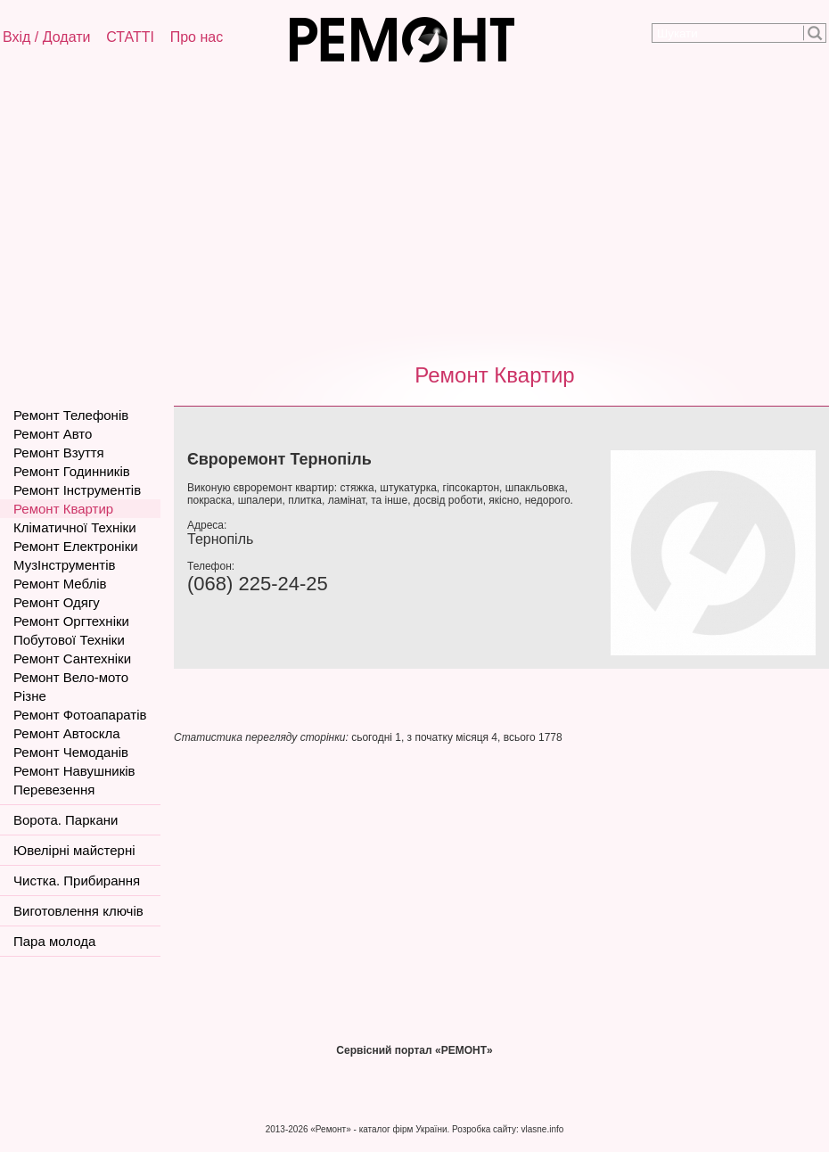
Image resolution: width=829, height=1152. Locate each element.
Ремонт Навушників (74, 770)
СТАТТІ (130, 37)
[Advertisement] (414, 209)
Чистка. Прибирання (76, 880)
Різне (29, 696)
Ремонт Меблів (59, 583)
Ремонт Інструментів (77, 490)
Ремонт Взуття (58, 452)
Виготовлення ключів (78, 910)
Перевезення (53, 789)
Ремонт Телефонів (70, 415)
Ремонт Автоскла (66, 733)
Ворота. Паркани (65, 819)
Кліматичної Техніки (74, 527)
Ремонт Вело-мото (70, 677)
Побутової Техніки (69, 639)
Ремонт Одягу (56, 602)
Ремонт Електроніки (75, 546)
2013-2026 (287, 1129)
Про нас (196, 37)
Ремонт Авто (52, 433)
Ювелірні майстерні (74, 850)
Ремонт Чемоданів (70, 752)
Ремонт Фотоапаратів (79, 714)
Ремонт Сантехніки (72, 658)
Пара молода (54, 941)
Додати (67, 37)
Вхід (16, 37)
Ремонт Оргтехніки (71, 621)
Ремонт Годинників (71, 471)
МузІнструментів (64, 564)
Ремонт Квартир (494, 375)
